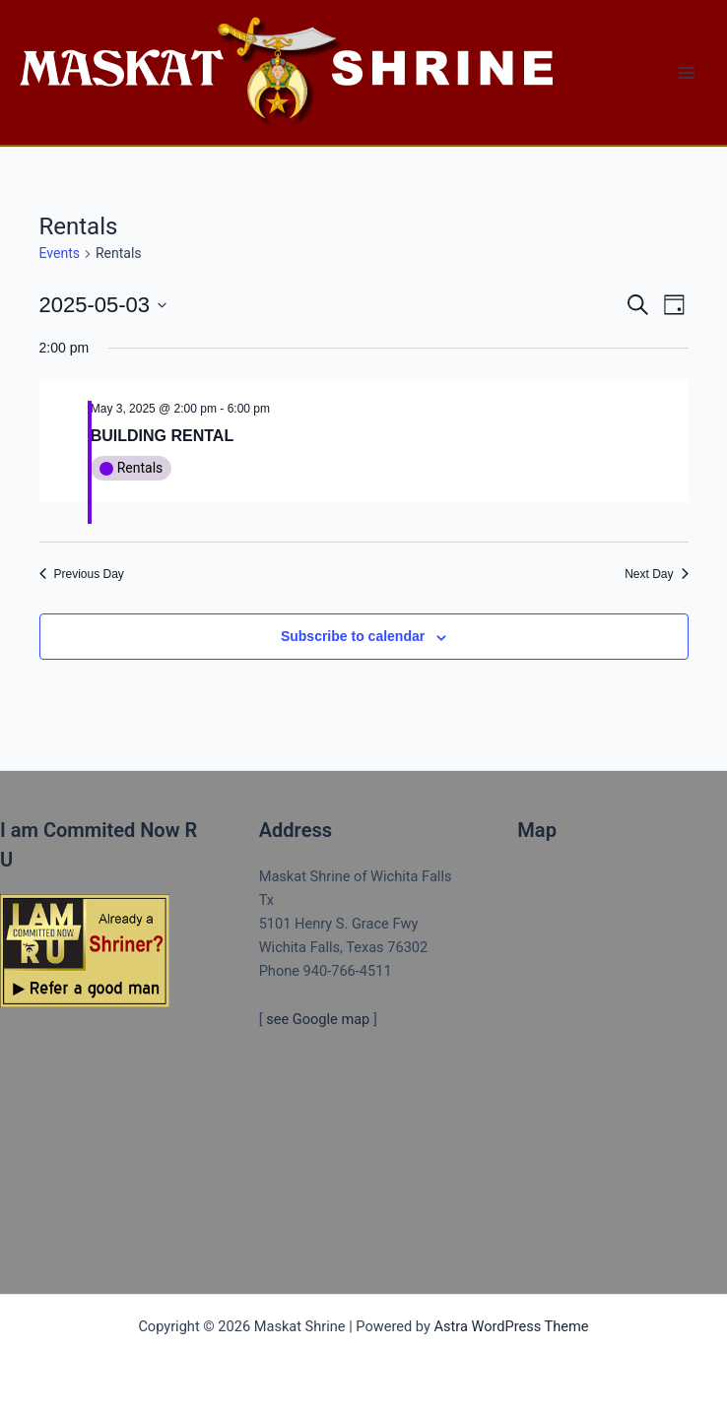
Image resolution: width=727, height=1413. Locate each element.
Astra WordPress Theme (510, 1326)
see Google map (317, 1019)
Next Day (656, 574)
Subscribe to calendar (353, 636)
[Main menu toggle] (686, 73)
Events (59, 253)
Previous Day (81, 574)
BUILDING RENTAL (162, 435)
